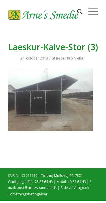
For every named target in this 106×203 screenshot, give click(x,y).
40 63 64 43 (77, 181)
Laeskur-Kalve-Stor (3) (53, 47)
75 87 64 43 (43, 181)
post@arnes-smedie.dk (37, 187)
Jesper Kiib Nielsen (71, 58)
